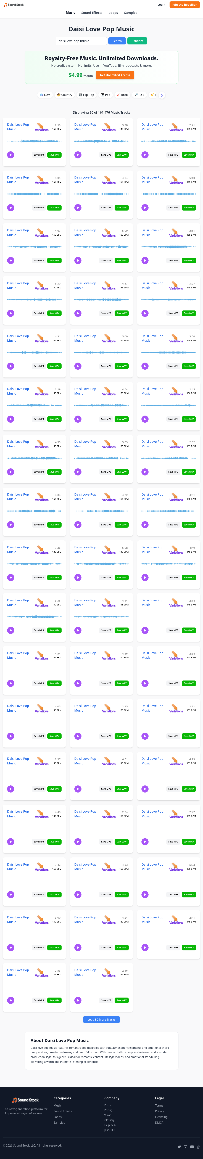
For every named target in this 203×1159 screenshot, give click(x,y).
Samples (130, 12)
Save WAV (54, 154)
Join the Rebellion (184, 5)
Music (70, 12)
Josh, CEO (110, 1130)
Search (117, 41)
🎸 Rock (122, 95)
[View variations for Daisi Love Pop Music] (41, 127)
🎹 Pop (105, 95)
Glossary (109, 1120)
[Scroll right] (162, 95)
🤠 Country (64, 95)
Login (161, 5)
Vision (107, 1115)
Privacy (160, 1111)
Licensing (161, 1117)
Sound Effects (91, 12)
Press (107, 1105)
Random (137, 41)
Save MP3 (39, 154)
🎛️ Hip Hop (86, 95)
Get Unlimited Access (115, 75)
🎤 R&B (139, 95)
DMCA (159, 1123)
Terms (159, 1105)
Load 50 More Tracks (101, 1020)
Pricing (108, 1110)
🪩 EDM (45, 95)
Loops (113, 12)
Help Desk (110, 1125)
